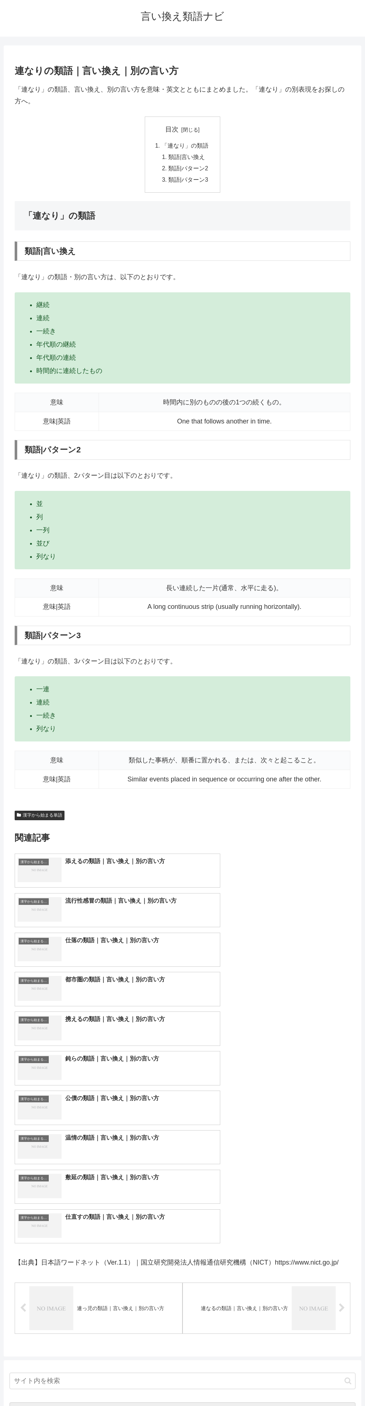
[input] (182, 1186)
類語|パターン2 (189, 169)
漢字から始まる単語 (39, 816)
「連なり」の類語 (184, 146)
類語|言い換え (187, 157)
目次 (171, 129)
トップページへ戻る (153, 1383)
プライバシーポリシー (209, 1383)
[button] (348, 1186)
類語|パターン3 (189, 181)
